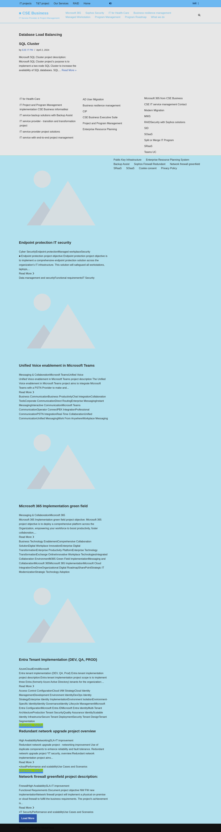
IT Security (88, 278)
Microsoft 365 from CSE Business (163, 98)
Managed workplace (69, 251)
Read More (26, 273)
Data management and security (37, 278)
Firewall (23, 786)
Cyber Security (27, 251)
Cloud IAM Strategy (63, 690)
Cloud (29, 669)
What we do (158, 17)
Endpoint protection (47, 251)
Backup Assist (122, 164)
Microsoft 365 (73, 13)
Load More (27, 818)
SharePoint (84, 567)
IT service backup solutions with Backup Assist (46, 115)
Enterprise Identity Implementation (48, 699)
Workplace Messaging (95, 418)
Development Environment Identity (53, 695)
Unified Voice (75, 375)
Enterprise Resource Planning (100, 129)
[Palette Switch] (110, 3)
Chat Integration (81, 396)
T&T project (42, 3)
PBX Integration (66, 409)
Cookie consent (148, 168)
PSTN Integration (47, 414)
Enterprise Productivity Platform (54, 550)
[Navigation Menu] (196, 3)
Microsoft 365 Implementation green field (53, 506)
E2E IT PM (27, 50)
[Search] (199, 15)
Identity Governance (48, 704)
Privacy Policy (169, 168)
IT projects (25, 3)
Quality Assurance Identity (78, 712)
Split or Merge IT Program (159, 140)
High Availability (28, 740)
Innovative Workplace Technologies (76, 554)
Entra (35, 669)
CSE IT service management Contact (165, 104)
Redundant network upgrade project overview (57, 731)
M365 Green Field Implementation (68, 559)
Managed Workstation (78, 17)
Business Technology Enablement (38, 541)
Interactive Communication (46, 405)
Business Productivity (60, 396)
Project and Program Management (102, 123)
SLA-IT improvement (61, 740)
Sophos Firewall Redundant (150, 164)
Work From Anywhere (70, 418)
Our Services (61, 3)
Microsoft (44, 669)
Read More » (69, 70)
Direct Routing (63, 401)
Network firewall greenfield (185, 164)
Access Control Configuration (35, 690)
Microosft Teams (59, 375)
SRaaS (148, 146)
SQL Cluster (29, 44)
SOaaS (148, 134)
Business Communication (33, 396)
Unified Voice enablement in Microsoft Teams (57, 366)
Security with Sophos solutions (167, 122)
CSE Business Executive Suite (100, 117)
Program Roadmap (136, 17)
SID (146, 128)
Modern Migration (154, 110)
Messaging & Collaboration (34, 375)
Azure (22, 669)
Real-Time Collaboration (70, 414)
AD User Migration (93, 99)
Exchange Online (46, 554)
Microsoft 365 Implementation (66, 563)
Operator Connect (47, 409)
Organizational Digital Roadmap (60, 567)
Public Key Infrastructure (127, 160)
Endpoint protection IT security (45, 243)
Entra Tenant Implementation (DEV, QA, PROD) (58, 660)
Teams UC (150, 152)
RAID (76, 3)
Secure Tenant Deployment (57, 717)
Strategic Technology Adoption (52, 572)
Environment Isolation (79, 699)
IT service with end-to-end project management (46, 137)
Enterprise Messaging (83, 401)
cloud (23, 766)
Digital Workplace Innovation (44, 546)
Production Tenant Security (48, 712)
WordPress (47, 828)
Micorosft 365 (57, 515)
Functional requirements (68, 278)
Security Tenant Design (86, 717)
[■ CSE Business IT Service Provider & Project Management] (39, 15)
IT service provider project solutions (40, 131)
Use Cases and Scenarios (72, 766)
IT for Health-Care (119, 13)
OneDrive (36, 567)
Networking (43, 740)
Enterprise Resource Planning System (167, 160)
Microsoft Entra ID (51, 708)
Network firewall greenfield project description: (58, 777)
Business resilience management (153, 13)
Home (87, 3)
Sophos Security (94, 13)
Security (85, 251)
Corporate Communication (40, 401)
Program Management (108, 17)
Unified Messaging (47, 418)
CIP (85, 111)
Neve (22, 828)
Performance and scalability (42, 766)
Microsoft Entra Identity (75, 708)
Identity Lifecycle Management (77, 704)
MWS (147, 116)
